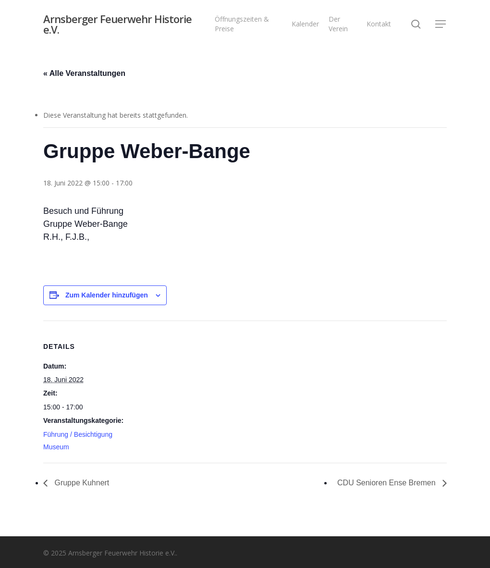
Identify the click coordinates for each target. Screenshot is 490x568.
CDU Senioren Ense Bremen (387, 483)
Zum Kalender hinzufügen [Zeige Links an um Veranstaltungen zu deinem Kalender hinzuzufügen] (106, 295)
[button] (441, 24)
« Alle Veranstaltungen (84, 73)
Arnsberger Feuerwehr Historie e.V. (117, 24)
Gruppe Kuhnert (80, 483)
